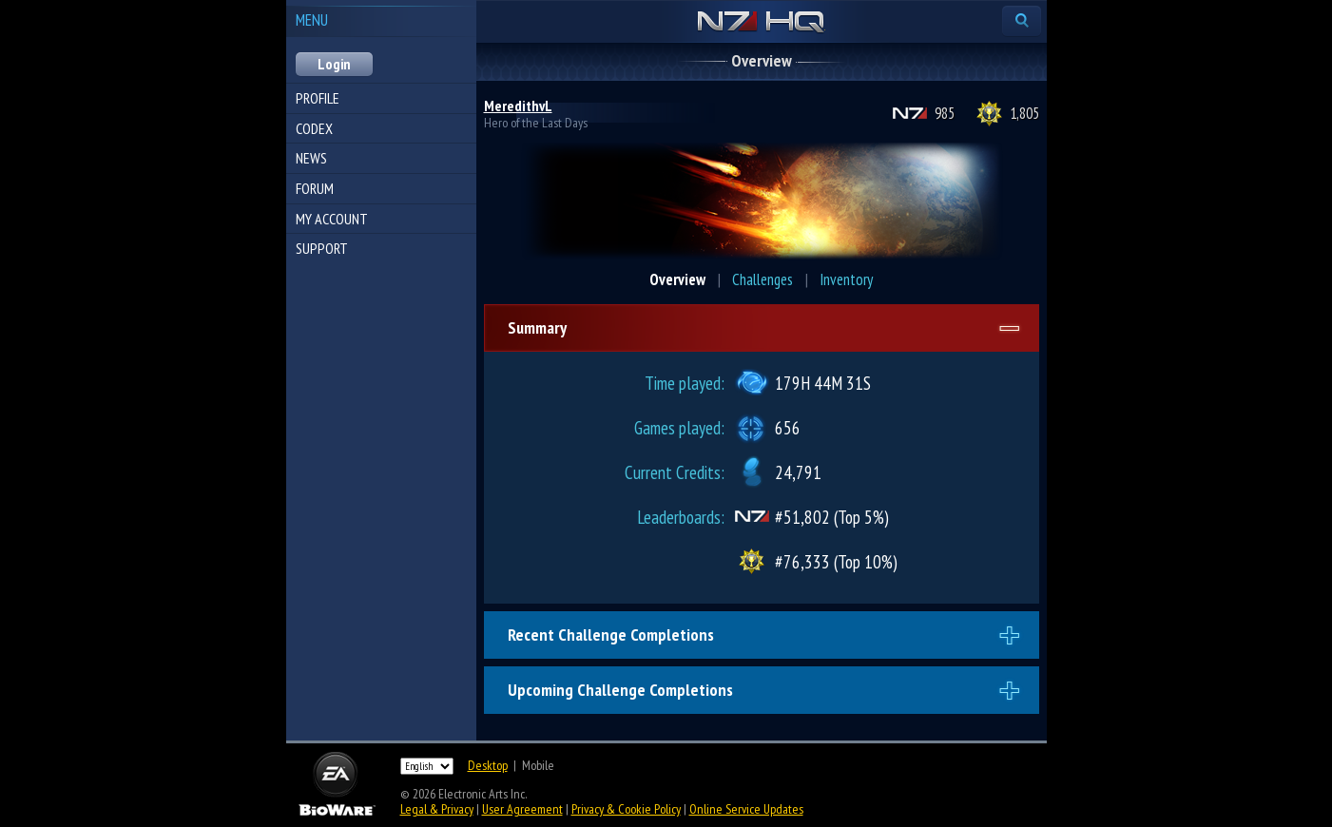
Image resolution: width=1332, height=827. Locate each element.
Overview (677, 279)
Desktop (488, 765)
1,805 (1024, 113)
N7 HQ (761, 22)
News (311, 157)
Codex (314, 128)
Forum (315, 188)
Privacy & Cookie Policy (626, 808)
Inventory (846, 279)
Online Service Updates (746, 808)
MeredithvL (518, 105)
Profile (317, 97)
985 (945, 113)
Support (322, 248)
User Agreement (522, 808)
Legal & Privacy (436, 808)
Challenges (762, 279)
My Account (332, 218)
